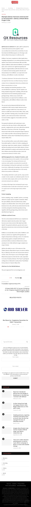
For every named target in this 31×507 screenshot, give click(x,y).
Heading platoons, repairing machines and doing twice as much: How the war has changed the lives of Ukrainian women (21, 418)
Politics (5, 468)
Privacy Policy (21, 483)
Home (3, 8)
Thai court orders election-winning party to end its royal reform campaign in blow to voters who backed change (21, 443)
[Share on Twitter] (17, 278)
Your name (15, 358)
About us (9, 483)
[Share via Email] (20, 278)
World (4, 473)
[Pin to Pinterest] (18, 278)
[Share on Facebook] (15, 278)
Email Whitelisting (21, 485)
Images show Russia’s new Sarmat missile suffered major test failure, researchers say (20, 430)
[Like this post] (12, 278)
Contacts (14, 483)
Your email (15, 368)
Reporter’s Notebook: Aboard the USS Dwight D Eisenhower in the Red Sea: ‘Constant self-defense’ (21, 394)
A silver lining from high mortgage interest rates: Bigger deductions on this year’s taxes (20, 406)
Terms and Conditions (10, 485)
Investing (10, 8)
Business (5, 458)
